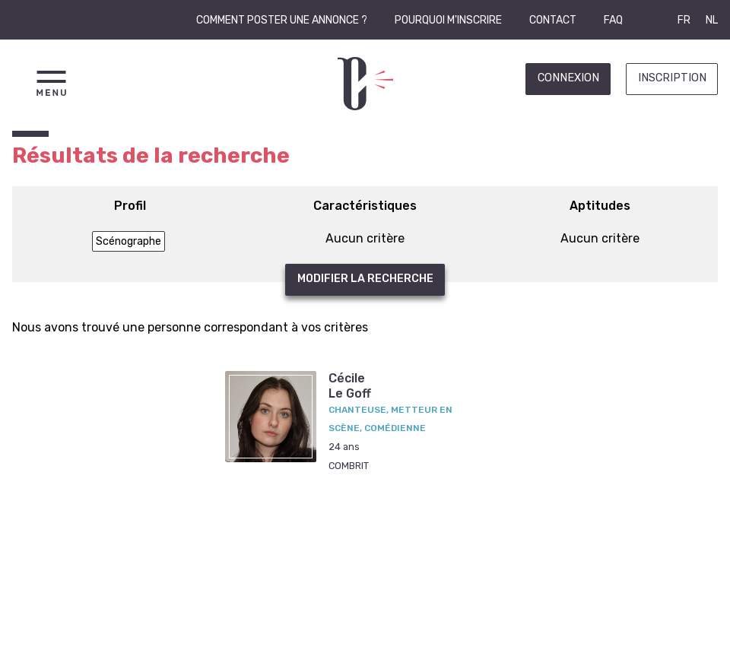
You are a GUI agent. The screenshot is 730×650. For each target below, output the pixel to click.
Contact (552, 20)
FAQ (613, 20)
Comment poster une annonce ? (281, 20)
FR (684, 20)
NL (712, 20)
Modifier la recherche (365, 278)
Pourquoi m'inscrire (448, 20)
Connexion (568, 77)
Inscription (672, 77)
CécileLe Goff (349, 385)
